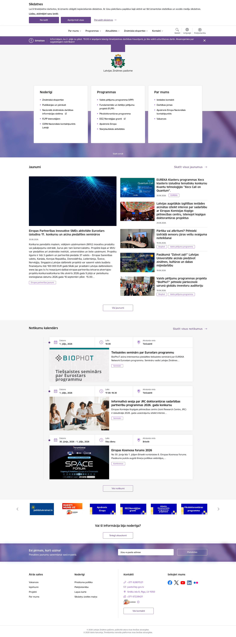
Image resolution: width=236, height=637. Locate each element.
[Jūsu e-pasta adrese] (146, 552)
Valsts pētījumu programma (181, 247)
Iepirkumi (33, 587)
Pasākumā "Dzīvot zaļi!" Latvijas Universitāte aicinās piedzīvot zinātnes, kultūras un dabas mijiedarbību (178, 260)
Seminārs (117, 366)
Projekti (33, 591)
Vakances (34, 582)
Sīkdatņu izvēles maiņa (86, 596)
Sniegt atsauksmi (118, 535)
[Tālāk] (219, 509)
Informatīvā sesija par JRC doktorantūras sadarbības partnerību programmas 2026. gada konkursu (145, 403)
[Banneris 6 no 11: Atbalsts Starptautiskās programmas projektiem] (194, 508)
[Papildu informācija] (138, 602)
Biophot (161, 247)
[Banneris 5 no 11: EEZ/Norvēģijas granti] (164, 508)
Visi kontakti (139, 610)
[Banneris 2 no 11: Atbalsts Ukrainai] (72, 508)
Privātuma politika (84, 582)
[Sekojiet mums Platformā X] (176, 582)
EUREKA (174, 195)
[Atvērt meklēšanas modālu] (177, 31)
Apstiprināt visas (76, 20)
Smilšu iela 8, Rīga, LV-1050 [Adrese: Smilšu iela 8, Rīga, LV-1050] (141, 591)
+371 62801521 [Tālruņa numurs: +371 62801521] (135, 582)
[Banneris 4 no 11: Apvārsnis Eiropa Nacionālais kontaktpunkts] (133, 508)
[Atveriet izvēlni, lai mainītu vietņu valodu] (187, 31)
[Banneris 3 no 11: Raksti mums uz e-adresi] (103, 508)
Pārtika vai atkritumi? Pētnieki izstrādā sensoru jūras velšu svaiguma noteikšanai (182, 234)
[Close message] (204, 41)
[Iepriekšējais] (17, 509)
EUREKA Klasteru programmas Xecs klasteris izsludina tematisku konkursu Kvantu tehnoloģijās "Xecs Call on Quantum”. (182, 185)
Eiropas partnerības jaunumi (42, 282)
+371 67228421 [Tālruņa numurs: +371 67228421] (135, 596)
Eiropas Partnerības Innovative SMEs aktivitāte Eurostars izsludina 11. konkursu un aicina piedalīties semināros (66, 232)
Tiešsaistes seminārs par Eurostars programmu (142, 352)
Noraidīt (44, 20)
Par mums (34, 596)
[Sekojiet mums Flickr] (196, 582)
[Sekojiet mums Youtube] (183, 582)
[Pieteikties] (192, 552)
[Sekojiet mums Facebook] (170, 582)
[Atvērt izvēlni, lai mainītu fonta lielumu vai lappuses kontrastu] (200, 31)
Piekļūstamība (81, 587)
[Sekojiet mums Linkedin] (189, 583)
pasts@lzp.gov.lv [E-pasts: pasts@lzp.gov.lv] (135, 586)
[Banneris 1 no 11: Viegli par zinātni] (42, 508)
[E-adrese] (130, 601)
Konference (118, 463)
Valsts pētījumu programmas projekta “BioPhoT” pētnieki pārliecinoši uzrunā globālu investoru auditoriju (182, 282)
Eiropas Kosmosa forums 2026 (131, 450)
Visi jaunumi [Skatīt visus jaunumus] (118, 307)
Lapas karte (80, 591)
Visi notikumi (118, 488)
